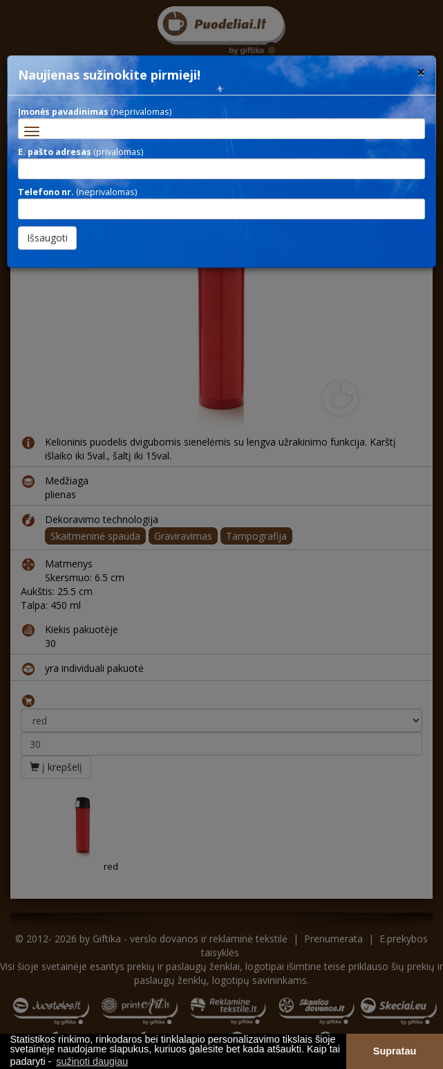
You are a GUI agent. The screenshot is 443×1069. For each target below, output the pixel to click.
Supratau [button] (394, 1051)
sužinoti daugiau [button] (92, 1061)
